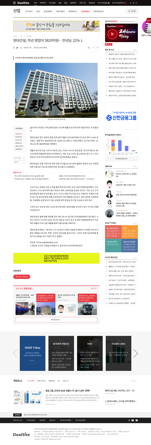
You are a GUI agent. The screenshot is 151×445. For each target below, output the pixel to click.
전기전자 (29, 11)
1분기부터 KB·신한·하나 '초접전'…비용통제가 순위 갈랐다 (113, 244)
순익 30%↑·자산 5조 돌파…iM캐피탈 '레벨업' (124, 280)
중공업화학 (48, 11)
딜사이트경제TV (119, 3)
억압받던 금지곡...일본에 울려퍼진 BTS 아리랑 (124, 54)
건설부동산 (85, 11)
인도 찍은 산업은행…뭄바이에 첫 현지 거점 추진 (125, 82)
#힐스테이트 (19, 146)
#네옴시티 (18, 143)
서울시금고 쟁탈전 (129, 242)
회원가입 (93, 288)
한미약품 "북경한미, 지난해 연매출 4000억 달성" (125, 73)
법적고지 (52, 420)
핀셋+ (125, 228)
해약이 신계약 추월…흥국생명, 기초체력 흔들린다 (113, 236)
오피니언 (82, 3)
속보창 (133, 11)
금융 (60, 3)
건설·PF (65, 381)
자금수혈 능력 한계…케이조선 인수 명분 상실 (124, 262)
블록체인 (73, 3)
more (20, 172)
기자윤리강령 (30, 420)
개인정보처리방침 (65, 420)
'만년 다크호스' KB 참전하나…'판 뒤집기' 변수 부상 (130, 249)
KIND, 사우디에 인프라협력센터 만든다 (72, 176)
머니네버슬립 (104, 3)
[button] (136, 353)
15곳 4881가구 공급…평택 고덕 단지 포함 (122, 59)
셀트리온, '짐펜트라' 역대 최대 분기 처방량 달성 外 (126, 91)
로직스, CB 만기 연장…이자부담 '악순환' (130, 236)
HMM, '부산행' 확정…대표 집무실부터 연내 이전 (125, 289)
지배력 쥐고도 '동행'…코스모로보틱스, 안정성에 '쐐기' (127, 86)
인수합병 (52, 3)
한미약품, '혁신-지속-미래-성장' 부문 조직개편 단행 (126, 294)
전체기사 (134, 381)
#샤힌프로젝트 (19, 137)
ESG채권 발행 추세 (121, 159)
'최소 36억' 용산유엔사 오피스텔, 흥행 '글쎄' (29, 176)
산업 (35, 3)
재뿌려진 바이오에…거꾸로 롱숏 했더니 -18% (124, 276)
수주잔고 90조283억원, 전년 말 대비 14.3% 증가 (34, 58)
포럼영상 (92, 3)
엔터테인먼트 (98, 11)
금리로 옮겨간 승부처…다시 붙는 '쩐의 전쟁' (130, 247)
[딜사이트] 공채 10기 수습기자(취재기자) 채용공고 (41, 414)
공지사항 (17, 415)
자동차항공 (60, 11)
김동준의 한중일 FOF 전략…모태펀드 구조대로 (124, 285)
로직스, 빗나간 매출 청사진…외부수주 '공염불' (130, 231)
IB (59, 381)
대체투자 (43, 3)
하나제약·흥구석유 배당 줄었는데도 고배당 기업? (125, 63)
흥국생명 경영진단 (113, 228)
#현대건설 (18, 134)
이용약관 (42, 420)
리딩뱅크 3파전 (112, 242)
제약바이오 (73, 11)
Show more (56, 320)
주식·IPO (31, 381)
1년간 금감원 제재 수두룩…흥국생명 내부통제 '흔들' (113, 231)
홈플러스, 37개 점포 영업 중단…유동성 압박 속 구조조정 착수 (129, 267)
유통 (38, 11)
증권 (65, 3)
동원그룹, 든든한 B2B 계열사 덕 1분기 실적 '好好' (125, 68)
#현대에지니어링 (19, 149)
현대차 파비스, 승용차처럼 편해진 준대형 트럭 (124, 96)
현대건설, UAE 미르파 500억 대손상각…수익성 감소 (76, 179)
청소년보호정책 (81, 420)
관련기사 (16, 172)
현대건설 (22, 277)
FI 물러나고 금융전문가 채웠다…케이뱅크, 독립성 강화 (127, 303)
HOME (15, 36)
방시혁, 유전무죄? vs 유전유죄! (119, 299)
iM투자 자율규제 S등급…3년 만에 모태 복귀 (123, 77)
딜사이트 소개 (17, 420)
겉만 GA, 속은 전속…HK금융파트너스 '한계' (113, 233)
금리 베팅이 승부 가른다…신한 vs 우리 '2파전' (130, 244)
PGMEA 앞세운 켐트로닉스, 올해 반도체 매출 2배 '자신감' (130, 233)
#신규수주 (18, 140)
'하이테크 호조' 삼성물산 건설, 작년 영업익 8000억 (31, 179)
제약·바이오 (41, 381)
